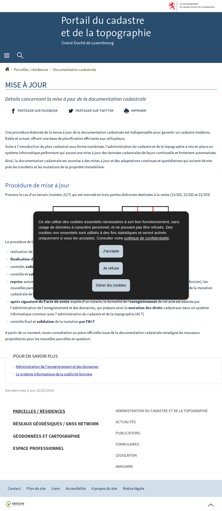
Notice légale (133, 488)
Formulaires (127, 444)
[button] (6, 56)
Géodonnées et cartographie (46, 436)
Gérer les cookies (111, 285)
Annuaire (124, 466)
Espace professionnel (38, 448)
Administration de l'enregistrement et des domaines (57, 366)
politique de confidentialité (146, 238)
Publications (128, 432)
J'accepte (111, 251)
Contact (14, 488)
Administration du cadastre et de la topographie (162, 410)
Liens (55, 488)
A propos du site (104, 488)
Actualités (126, 421)
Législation (126, 455)
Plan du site (36, 488)
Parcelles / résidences (31, 69)
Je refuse (111, 268)
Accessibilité (76, 488)
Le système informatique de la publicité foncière (54, 373)
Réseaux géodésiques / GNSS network (56, 424)
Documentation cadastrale (74, 69)
